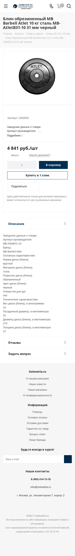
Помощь (37, 411)
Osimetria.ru (37, 371)
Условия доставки (37, 423)
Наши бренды (37, 439)
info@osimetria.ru (40, 487)
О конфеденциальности (37, 395)
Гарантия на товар (37, 428)
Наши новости (37, 384)
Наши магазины (37, 389)
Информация (37, 405)
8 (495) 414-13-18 (41, 479)
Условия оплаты (37, 417)
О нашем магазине (37, 378)
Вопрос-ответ (37, 434)
